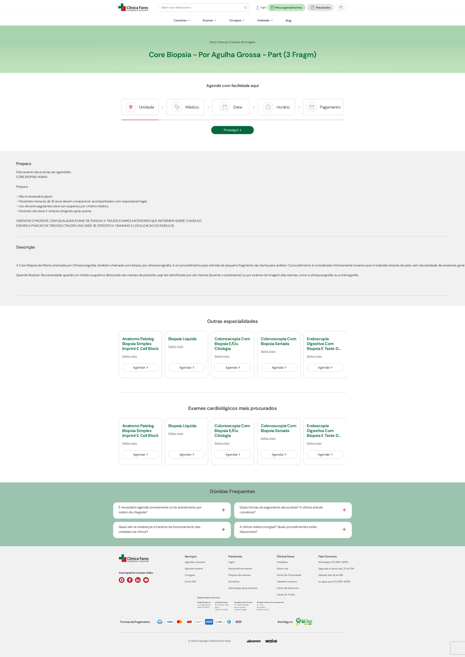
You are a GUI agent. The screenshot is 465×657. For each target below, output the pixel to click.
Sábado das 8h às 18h (330, 575)
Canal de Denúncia (287, 588)
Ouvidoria (233, 581)
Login (231, 562)
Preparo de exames (239, 575)
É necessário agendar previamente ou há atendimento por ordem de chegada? (160, 509)
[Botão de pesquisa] (245, 7)
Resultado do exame (240, 568)
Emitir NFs (190, 581)
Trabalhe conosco (287, 581)
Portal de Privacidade (289, 575)
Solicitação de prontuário (242, 588)
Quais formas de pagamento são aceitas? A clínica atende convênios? (281, 509)
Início (213, 42)
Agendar (140, 367)
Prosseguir (232, 130)
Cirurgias (235, 20)
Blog (288, 20)
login (263, 7)
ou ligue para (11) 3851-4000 (334, 581)
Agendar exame (194, 568)
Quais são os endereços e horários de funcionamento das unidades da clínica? (159, 529)
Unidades (263, 20)
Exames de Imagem (242, 42)
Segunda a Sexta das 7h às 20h (336, 568)
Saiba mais (129, 356)
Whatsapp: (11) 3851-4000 (333, 562)
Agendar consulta (195, 562)
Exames (208, 20)
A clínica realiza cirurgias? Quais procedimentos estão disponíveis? (278, 529)
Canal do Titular (286, 594)
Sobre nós (282, 568)
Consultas (180, 20)
